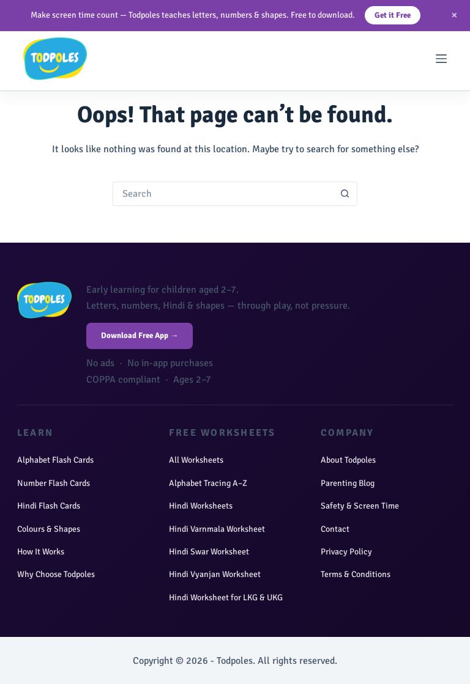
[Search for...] (223, 194)
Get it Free (393, 15)
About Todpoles (348, 460)
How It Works (40, 551)
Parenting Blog (348, 483)
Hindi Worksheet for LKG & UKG (226, 597)
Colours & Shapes (48, 529)
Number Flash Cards (53, 483)
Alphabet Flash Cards (55, 460)
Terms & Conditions (355, 574)
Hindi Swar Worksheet (209, 551)
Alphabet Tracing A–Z (208, 483)
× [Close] (454, 15)
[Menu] (441, 58)
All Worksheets (196, 460)
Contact (335, 529)
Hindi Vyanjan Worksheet (215, 574)
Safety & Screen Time (360, 506)
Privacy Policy (346, 551)
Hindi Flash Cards (48, 506)
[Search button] (345, 194)
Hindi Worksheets (201, 506)
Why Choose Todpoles (56, 574)
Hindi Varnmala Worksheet (217, 529)
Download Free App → (139, 335)
